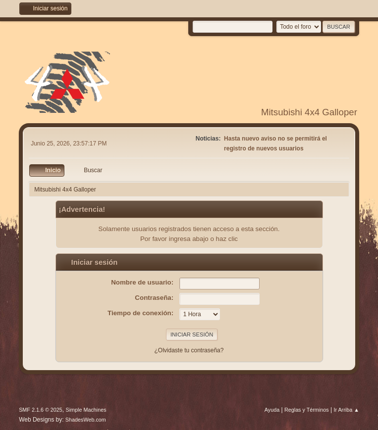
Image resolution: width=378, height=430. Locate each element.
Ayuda (272, 410)
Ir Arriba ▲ (346, 410)
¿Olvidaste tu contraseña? (189, 350)
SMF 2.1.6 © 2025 (40, 410)
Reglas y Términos (306, 410)
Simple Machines (85, 410)
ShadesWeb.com (85, 420)
